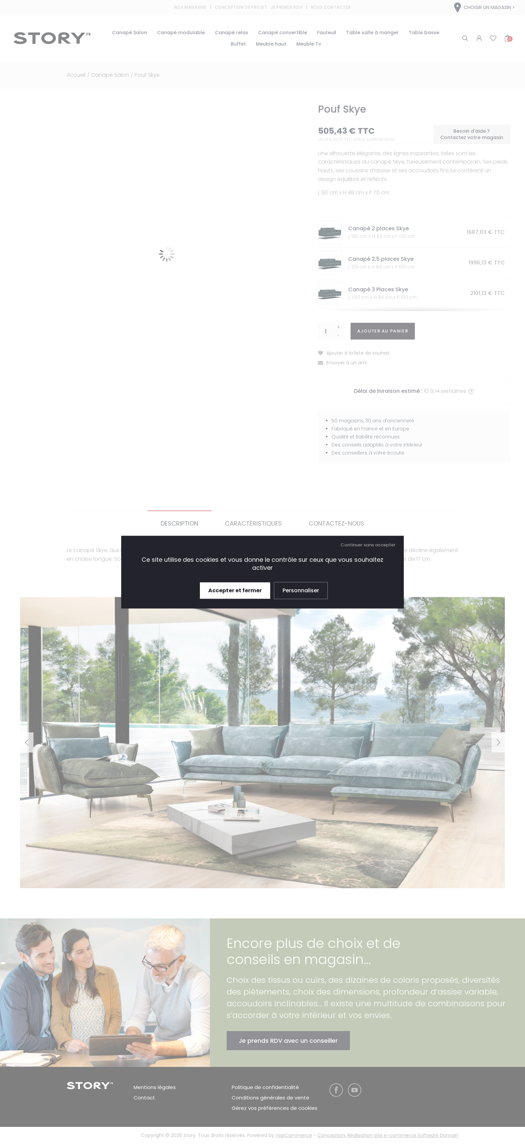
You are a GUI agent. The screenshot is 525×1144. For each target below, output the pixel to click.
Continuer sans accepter (368, 545)
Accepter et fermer (235, 590)
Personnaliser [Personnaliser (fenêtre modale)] (301, 590)
